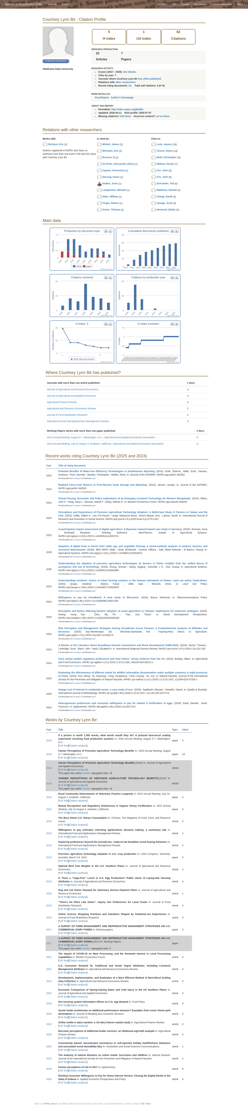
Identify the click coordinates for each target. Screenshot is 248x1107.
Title (62, 729)
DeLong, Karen (111, 177)
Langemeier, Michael (114, 190)
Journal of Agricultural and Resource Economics (72, 389)
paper (93, 478)
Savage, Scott (164, 203)
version (86, 773)
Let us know (162, 116)
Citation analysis (78, 745)
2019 (49, 783)
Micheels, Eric (110, 150)
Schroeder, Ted (165, 183)
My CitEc (162, 4)
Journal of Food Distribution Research (67, 414)
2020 (49, 893)
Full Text (63, 745)
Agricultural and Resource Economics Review (71, 408)
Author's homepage (122, 97)
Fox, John (162, 170)
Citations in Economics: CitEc (23, 4)
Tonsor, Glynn (165, 150)
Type (176, 729)
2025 (49, 1034)
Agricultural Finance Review (62, 402)
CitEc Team (145, 1104)
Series (65, 4)
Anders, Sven (110, 183)
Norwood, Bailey (166, 209)
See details (129, 71)
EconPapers (102, 97)
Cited (186, 729)
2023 (49, 797)
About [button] (241, 4)
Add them (125, 116)
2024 (49, 809)
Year (50, 465)
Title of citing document (73, 465)
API (174, 4)
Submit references (222, 4)
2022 (49, 981)
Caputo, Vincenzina (113, 170)
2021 (49, 957)
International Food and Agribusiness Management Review (78, 421)
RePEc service (50, 1104)
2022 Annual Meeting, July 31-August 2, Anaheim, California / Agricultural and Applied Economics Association (105, 443)
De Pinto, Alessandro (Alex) (118, 163)
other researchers (125, 82)
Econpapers (76, 478)
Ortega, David (164, 196)
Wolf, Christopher (167, 157)
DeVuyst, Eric (56, 144)
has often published (149, 78)
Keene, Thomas (111, 209)
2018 (49, 740)
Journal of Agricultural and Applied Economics (71, 395)
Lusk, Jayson (164, 144)
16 (129, 85)
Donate (185, 4)
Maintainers (200, 4)
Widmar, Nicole (165, 163)
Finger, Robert (110, 203)
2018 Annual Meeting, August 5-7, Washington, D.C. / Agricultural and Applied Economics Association (101, 437)
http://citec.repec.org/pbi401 (127, 109)
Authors (52, 4)
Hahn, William (110, 196)
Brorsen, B (108, 157)
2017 (49, 929)
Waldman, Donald (167, 190)
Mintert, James (110, 144)
